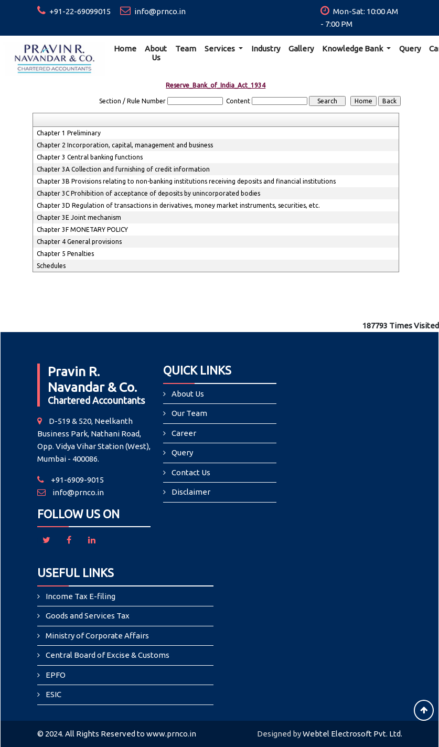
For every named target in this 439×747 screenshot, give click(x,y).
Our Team (189, 413)
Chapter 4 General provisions (79, 241)
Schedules (51, 265)
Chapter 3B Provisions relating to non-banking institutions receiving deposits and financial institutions (186, 181)
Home (125, 48)
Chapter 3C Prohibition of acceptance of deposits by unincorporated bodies (148, 193)
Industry (265, 48)
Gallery (301, 48)
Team (185, 48)
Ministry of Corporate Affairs (97, 635)
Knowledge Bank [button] (353, 48)
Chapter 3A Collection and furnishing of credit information (123, 169)
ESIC (53, 694)
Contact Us (191, 472)
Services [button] (221, 48)
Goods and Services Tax (88, 615)
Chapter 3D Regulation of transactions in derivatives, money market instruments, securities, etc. (178, 205)
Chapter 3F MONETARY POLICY (82, 229)
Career (184, 433)
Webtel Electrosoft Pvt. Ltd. (352, 733)
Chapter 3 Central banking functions (90, 157)
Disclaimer (191, 491)
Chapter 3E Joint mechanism (79, 217)
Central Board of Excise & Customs (107, 654)
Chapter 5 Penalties (65, 253)
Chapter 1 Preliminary (69, 133)
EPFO (56, 674)
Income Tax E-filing (80, 596)
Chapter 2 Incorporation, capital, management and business (125, 145)
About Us (156, 53)
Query (410, 48)
